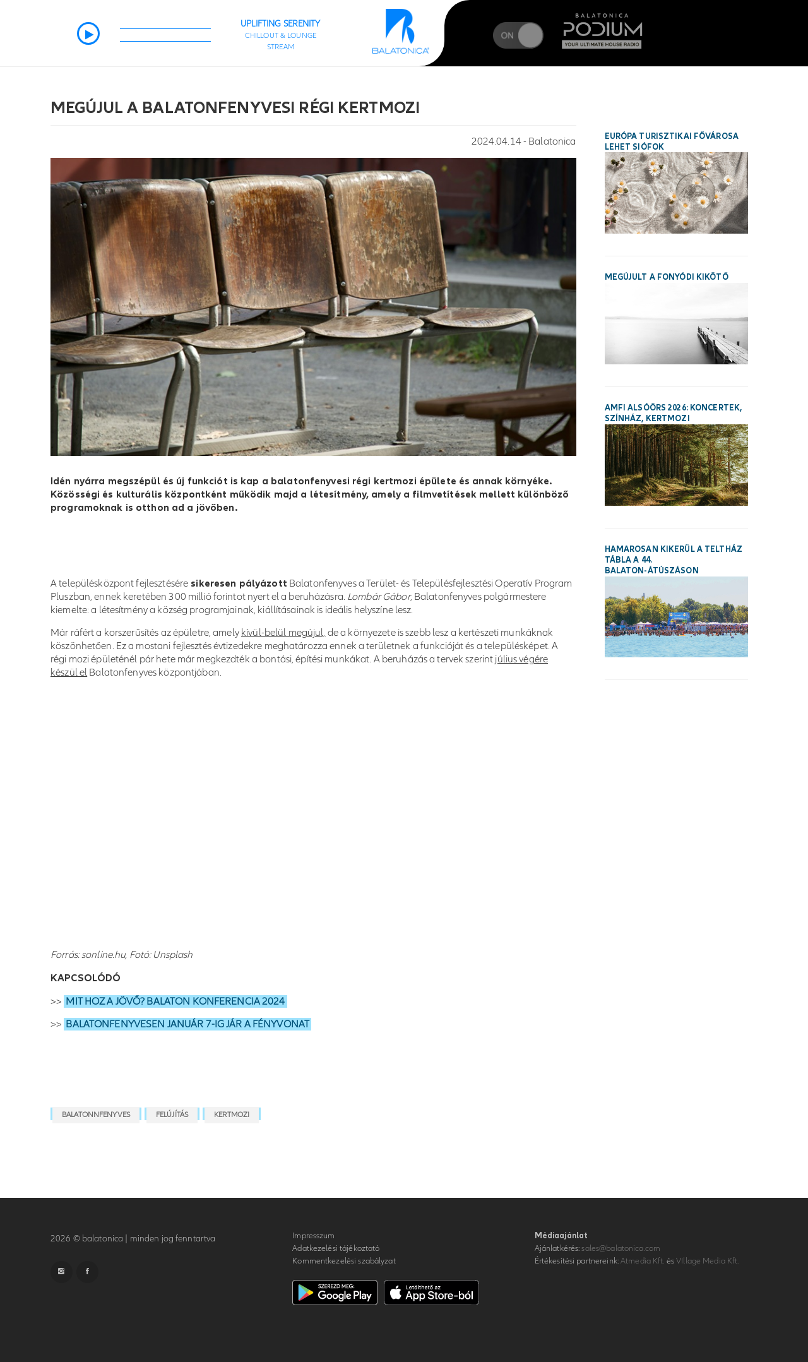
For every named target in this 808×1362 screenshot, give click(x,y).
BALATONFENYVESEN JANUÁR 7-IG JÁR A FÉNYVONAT (187, 1024)
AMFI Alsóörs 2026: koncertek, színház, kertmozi (673, 413)
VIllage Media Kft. (707, 1261)
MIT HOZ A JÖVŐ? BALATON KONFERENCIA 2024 (175, 1001)
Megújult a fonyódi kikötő (666, 277)
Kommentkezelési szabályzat (343, 1261)
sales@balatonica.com (620, 1248)
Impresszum (313, 1236)
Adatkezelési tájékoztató (335, 1248)
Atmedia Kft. (643, 1261)
